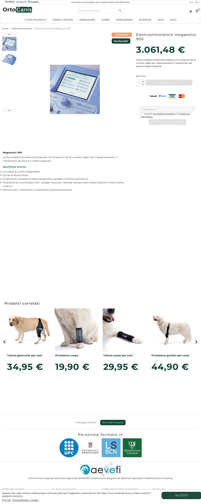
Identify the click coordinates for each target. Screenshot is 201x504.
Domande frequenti (113, 422)
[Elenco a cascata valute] (198, 2)
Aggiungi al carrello (169, 82)
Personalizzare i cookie (26, 500)
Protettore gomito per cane (170, 355)
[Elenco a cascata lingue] (192, 2)
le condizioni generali (164, 113)
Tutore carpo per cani (117, 355)
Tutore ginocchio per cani (24, 355)
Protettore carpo (66, 355)
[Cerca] (100, 11)
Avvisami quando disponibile (167, 122)
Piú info (6, 500)
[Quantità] (140, 82)
